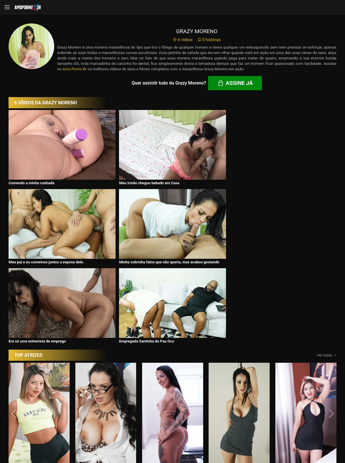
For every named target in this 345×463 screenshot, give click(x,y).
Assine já (235, 82)
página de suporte (154, 444)
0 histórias (209, 39)
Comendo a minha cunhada (31, 164)
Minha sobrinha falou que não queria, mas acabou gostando (288, 166)
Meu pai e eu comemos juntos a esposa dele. (209, 164)
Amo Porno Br (74, 69)
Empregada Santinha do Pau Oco (117, 228)
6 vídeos (183, 39)
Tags (299, 393)
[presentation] (14, 300)
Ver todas (326, 242)
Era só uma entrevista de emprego (37, 228)
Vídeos (108, 393)
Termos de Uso (209, 444)
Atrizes (236, 393)
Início (45, 393)
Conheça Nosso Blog (263, 444)
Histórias (173, 393)
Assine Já (253, 422)
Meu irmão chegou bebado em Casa (120, 164)
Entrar (92, 423)
